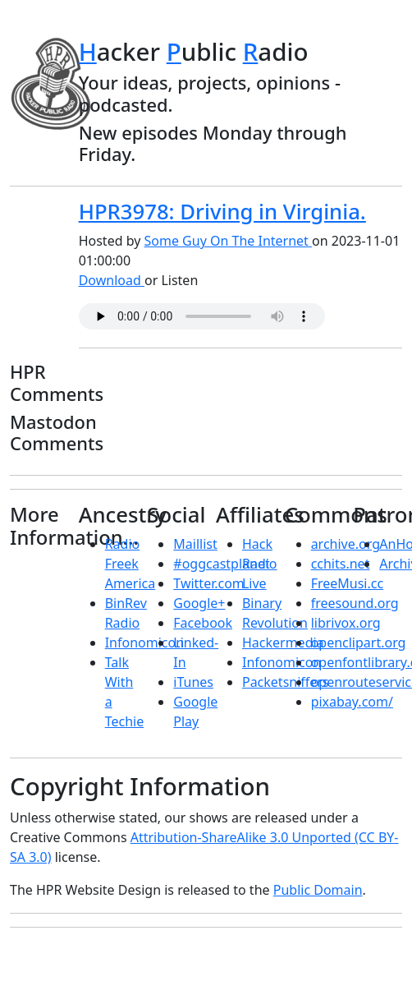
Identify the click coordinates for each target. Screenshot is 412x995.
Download (111, 280)
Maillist (195, 544)
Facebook (202, 623)
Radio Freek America (130, 563)
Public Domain (318, 890)
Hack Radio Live (259, 563)
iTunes (193, 682)
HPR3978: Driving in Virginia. (222, 211)
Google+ (199, 603)
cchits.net (340, 564)
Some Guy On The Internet (228, 241)
